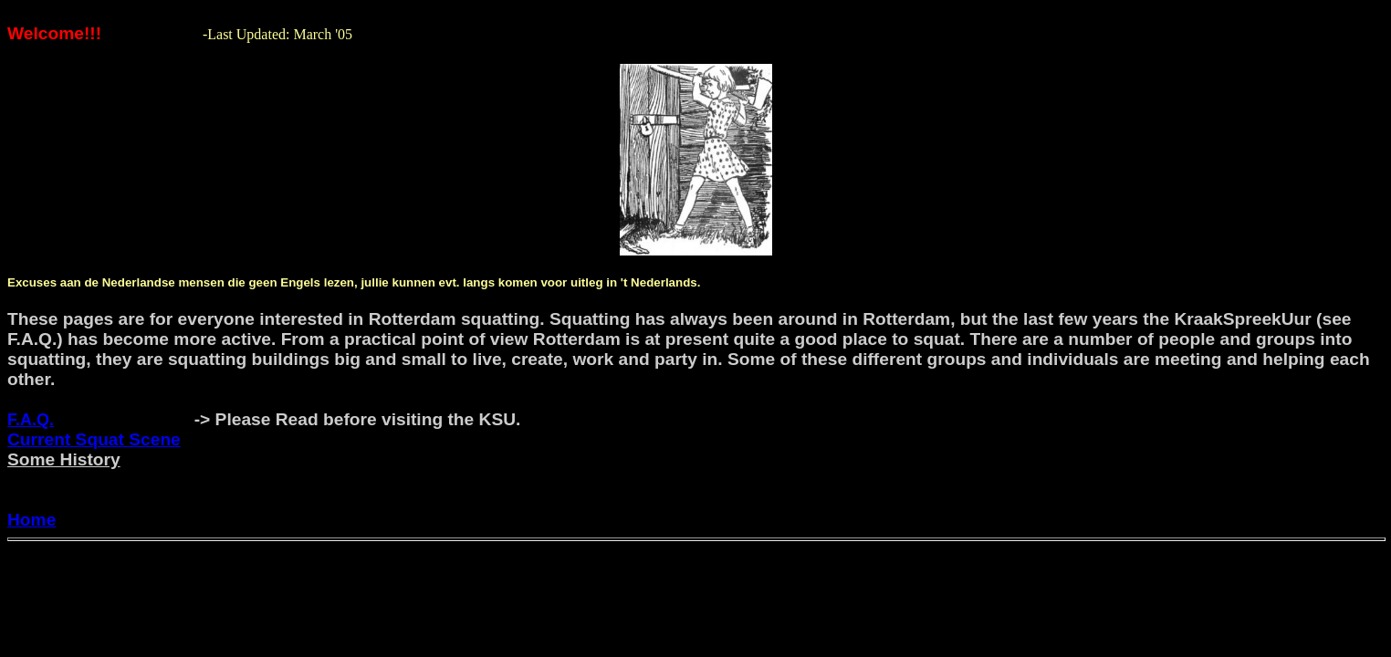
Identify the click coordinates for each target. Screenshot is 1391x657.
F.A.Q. (30, 420)
